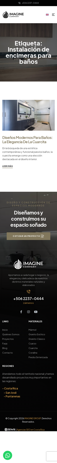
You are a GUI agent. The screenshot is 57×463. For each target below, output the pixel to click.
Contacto (7, 352)
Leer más (7, 166)
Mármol (32, 329)
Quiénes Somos (10, 334)
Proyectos (8, 338)
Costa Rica (11, 388)
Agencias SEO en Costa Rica (31, 429)
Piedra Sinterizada (38, 357)
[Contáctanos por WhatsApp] (7, 455)
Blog (4, 348)
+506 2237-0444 (28, 298)
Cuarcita (33, 348)
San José (11, 392)
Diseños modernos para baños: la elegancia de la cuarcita (27, 139)
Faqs (4, 343)
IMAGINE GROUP (32, 418)
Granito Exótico (37, 334)
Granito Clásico (37, 338)
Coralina (33, 352)
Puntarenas (13, 396)
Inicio (5, 329)
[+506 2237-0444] (28, 291)
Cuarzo (32, 343)
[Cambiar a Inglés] (48, 14)
